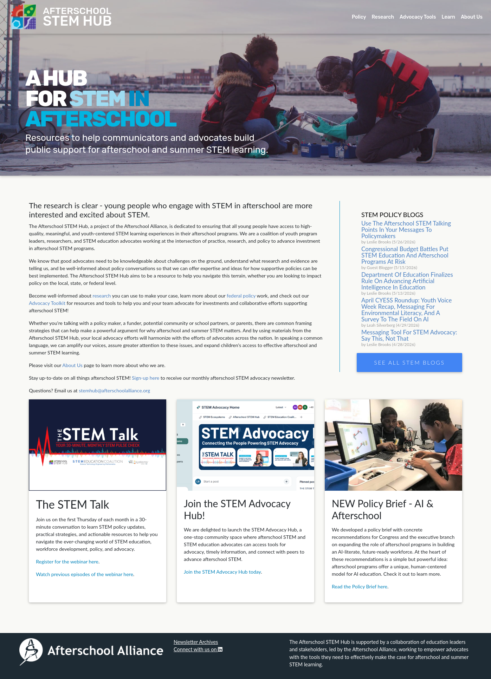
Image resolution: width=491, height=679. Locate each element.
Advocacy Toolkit (47, 303)
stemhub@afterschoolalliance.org (114, 390)
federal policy (241, 296)
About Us (472, 18)
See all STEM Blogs (409, 362)
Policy (359, 18)
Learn (448, 18)
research (102, 296)
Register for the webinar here (67, 561)
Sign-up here (145, 378)
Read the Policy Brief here (359, 586)
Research (383, 18)
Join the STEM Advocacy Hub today (222, 572)
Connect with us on (198, 649)
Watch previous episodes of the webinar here (84, 574)
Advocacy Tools (418, 18)
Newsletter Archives (196, 642)
